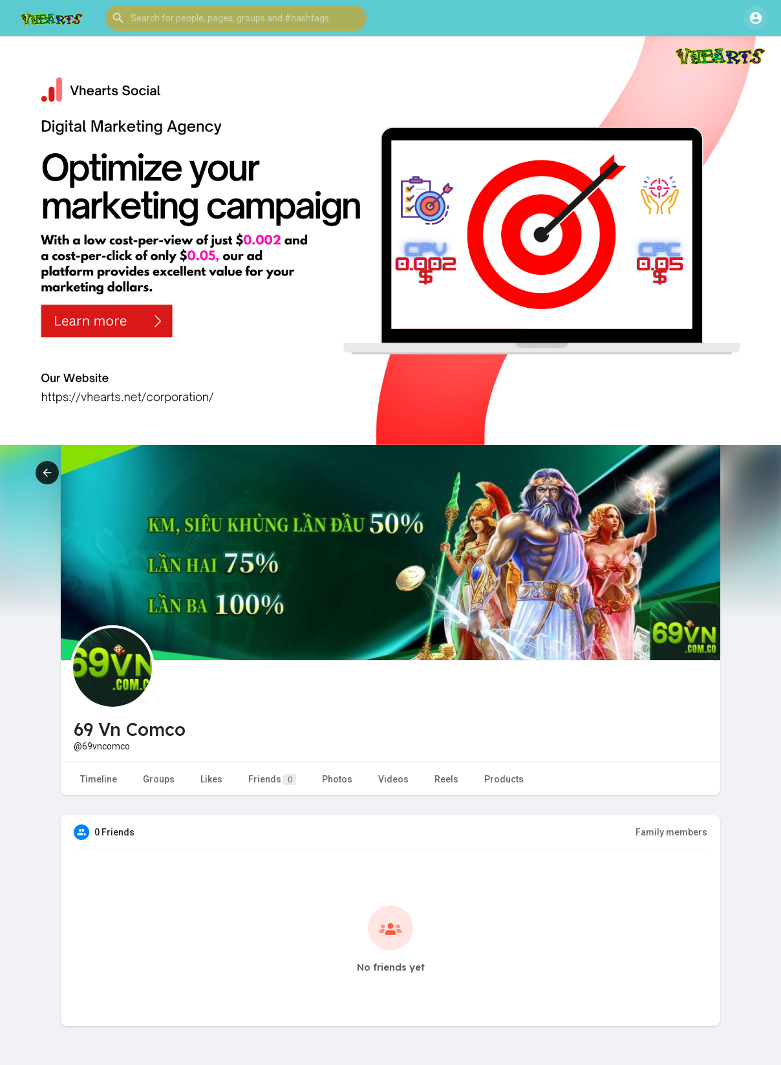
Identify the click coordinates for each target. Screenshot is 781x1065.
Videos (393, 779)
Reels (446, 779)
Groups (159, 779)
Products (504, 779)
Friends (272, 779)
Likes (211, 779)
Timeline (98, 779)
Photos (337, 779)
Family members (671, 832)
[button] (236, 18)
